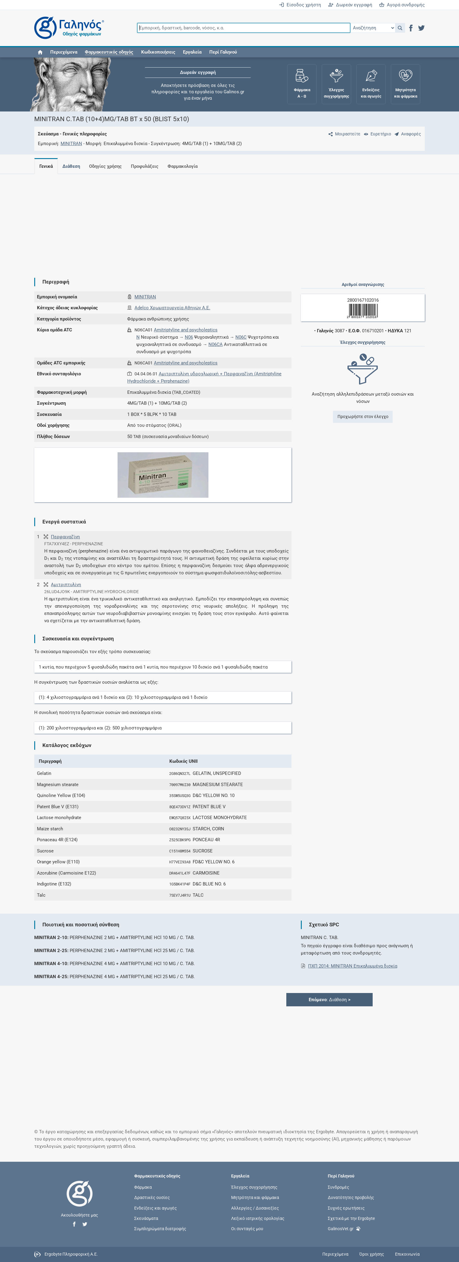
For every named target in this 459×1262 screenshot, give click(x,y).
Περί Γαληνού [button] (223, 52)
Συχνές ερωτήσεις (346, 1207)
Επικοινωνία (407, 1254)
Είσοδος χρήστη (300, 5)
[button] (400, 28)
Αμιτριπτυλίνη (66, 584)
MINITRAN (71, 143)
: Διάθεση (330, 999)
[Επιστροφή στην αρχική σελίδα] (80, 1199)
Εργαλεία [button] (192, 52)
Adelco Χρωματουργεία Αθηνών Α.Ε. (172, 308)
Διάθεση (72, 166)
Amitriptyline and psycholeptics (186, 330)
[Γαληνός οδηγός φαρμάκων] (67, 28)
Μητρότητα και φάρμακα (255, 1197)
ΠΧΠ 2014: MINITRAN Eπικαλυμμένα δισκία (352, 966)
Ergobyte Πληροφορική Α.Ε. (71, 1254)
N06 (189, 337)
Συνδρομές (338, 1187)
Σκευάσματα (146, 1218)
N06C (241, 337)
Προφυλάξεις (148, 166)
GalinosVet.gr (344, 1228)
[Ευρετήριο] (376, 133)
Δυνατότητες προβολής (351, 1197)
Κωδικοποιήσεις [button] (158, 52)
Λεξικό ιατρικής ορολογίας (257, 1218)
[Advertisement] (211, 221)
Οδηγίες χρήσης (107, 166)
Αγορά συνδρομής (402, 5)
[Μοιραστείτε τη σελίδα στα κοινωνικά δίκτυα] (343, 133)
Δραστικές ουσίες (152, 1197)
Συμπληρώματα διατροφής (160, 1228)
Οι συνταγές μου (247, 1228)
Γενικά (46, 166)
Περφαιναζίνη (65, 537)
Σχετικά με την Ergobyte (351, 1218)
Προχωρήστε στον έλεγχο (363, 416)
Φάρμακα (143, 1187)
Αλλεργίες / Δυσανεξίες (255, 1207)
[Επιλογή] (372, 28)
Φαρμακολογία (187, 166)
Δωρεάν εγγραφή (350, 5)
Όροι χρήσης (371, 1254)
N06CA (215, 344)
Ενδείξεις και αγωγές (155, 1207)
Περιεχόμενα (63, 52)
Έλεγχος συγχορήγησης (254, 1187)
